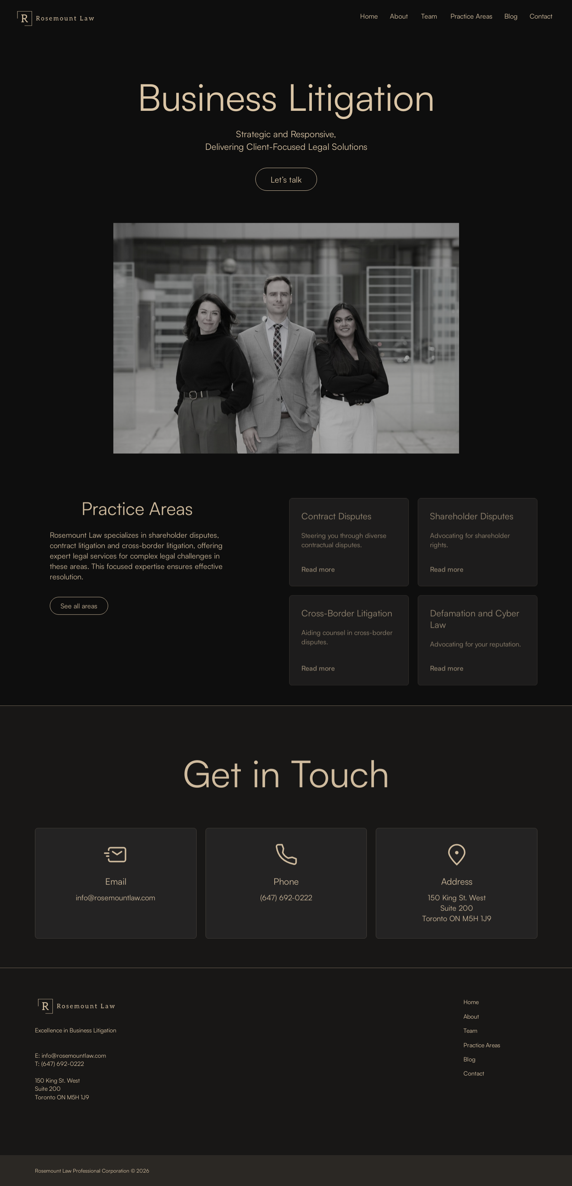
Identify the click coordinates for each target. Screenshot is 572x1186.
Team (470, 1030)
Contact (473, 1073)
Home (471, 1002)
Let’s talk (286, 179)
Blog (469, 1059)
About (471, 1016)
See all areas (79, 607)
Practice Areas (481, 1045)
